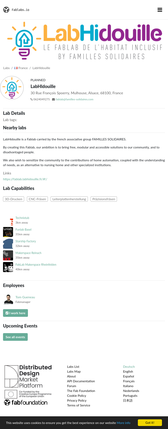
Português (130, 395)
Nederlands (131, 391)
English (128, 371)
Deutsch (129, 366)
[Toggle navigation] (160, 9)
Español (128, 376)
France (21, 68)
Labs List (73, 366)
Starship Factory (25, 241)
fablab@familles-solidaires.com (74, 99)
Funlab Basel (23, 229)
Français (128, 381)
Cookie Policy (76, 395)
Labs (6, 68)
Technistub (22, 218)
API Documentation (81, 381)
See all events (15, 337)
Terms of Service (78, 405)
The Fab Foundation (81, 391)
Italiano (128, 386)
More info (123, 423)
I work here (15, 313)
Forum (71, 386)
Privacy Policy (77, 400)
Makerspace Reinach (28, 253)
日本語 (128, 400)
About (71, 376)
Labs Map (74, 371)
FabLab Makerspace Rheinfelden (35, 264)
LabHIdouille (41, 68)
